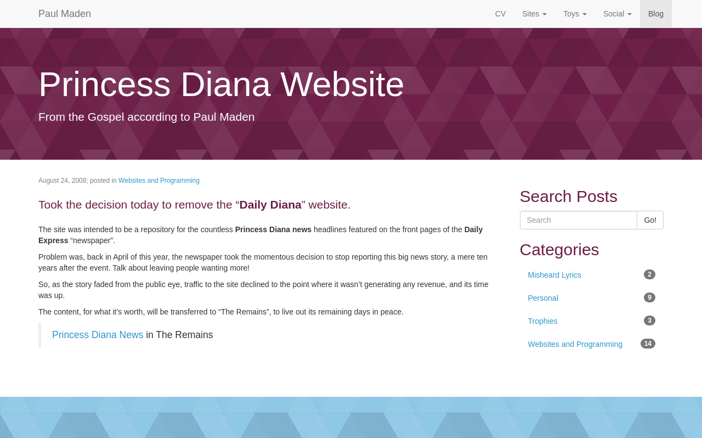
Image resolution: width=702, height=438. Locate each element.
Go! (650, 220)
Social (617, 13)
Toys (575, 13)
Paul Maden (64, 13)
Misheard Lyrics (592, 274)
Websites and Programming (159, 180)
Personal (592, 297)
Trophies (592, 320)
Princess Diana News (97, 334)
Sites (534, 13)
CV (500, 13)
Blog (656, 13)
